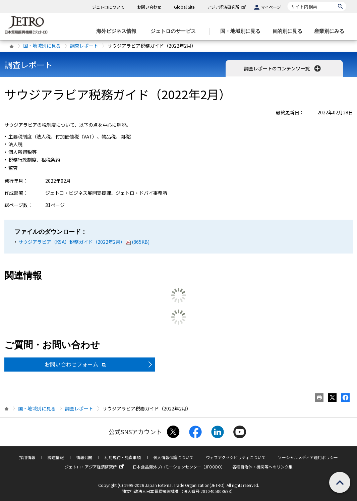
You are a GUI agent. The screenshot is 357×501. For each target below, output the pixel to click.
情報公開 (84, 457)
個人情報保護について (173, 457)
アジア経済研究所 (227, 7)
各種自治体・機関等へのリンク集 (262, 466)
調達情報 (56, 457)
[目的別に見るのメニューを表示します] (289, 31)
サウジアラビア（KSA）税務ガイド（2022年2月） (84, 241)
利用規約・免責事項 (123, 457)
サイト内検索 (287, 1)
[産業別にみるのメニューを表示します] (331, 31)
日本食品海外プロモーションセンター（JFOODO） (179, 466)
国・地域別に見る (42, 45)
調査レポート (84, 45)
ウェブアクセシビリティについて (235, 457)
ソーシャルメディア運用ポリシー (308, 457)
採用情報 (27, 457)
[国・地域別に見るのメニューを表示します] (242, 31)
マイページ (271, 7)
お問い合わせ (149, 7)
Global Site (184, 7)
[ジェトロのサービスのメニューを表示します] (175, 31)
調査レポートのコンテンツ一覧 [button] (283, 68)
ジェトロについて (108, 7)
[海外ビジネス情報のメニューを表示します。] (118, 31)
